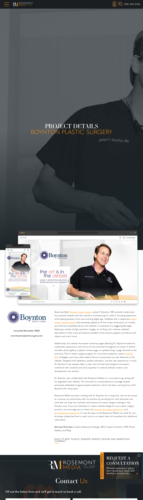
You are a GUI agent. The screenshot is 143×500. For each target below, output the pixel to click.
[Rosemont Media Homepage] (22, 4)
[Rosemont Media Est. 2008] (71, 465)
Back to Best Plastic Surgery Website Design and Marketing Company (92, 440)
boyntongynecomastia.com (67, 413)
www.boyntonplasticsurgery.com (26, 336)
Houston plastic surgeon (80, 312)
